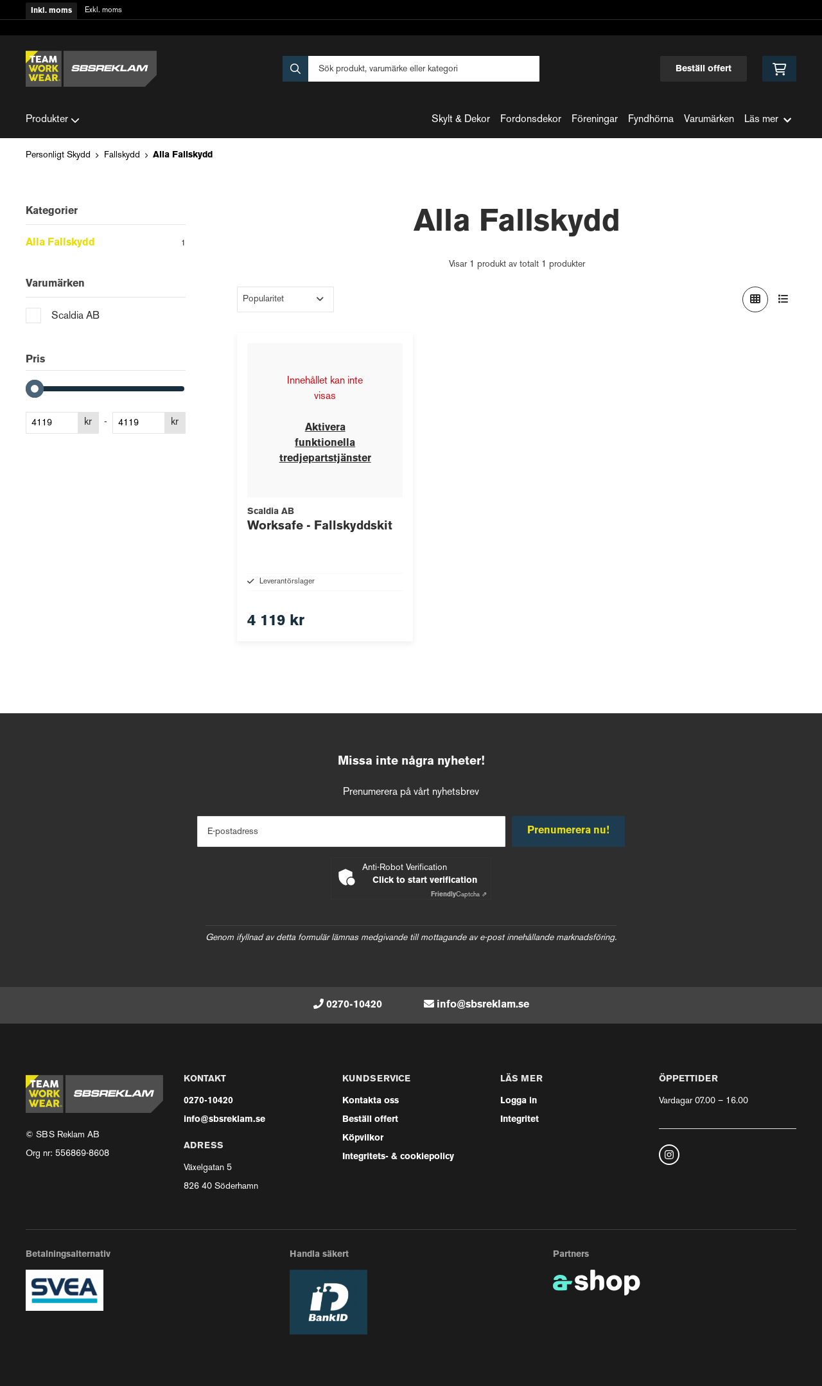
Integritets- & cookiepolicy (398, 1157)
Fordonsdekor (530, 120)
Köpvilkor (362, 1138)
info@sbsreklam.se (483, 1004)
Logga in (518, 1101)
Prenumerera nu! (570, 830)
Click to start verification (424, 880)
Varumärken (709, 120)
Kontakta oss (370, 1101)
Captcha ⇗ (459, 895)
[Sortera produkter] (285, 299)
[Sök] (411, 69)
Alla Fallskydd (183, 155)
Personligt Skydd (58, 155)
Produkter (53, 120)
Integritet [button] (519, 1119)
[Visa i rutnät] (755, 299)
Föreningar (595, 120)
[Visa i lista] (783, 299)
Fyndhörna (651, 120)
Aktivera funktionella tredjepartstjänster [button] (325, 443)
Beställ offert (703, 69)
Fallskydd (122, 155)
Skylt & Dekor (461, 120)
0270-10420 (354, 1004)
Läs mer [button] (767, 120)
